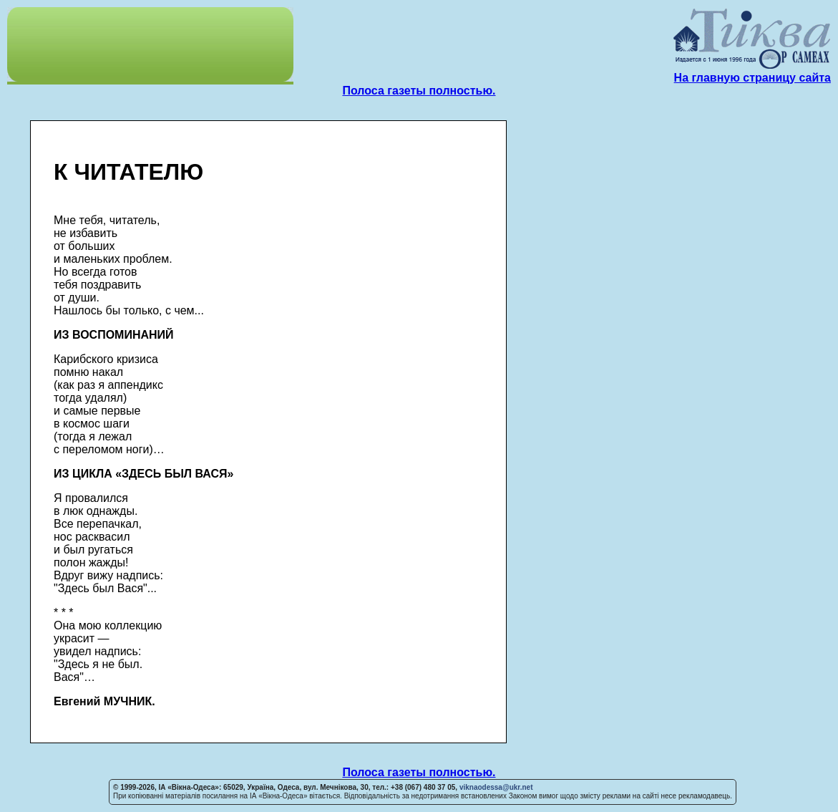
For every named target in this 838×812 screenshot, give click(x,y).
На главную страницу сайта (752, 78)
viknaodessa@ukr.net (496, 787)
